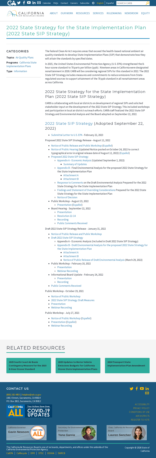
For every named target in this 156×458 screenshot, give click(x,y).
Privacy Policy (141, 408)
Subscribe (84, 3)
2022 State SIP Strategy (69, 123)
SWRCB (61, 453)
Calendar (47, 3)
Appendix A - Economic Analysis (74, 160)
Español (110, 3)
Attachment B (71, 179)
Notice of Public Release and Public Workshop (76, 145)
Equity (145, 13)
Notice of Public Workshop (65, 296)
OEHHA (50, 453)
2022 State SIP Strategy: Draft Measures (72, 300)
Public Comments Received (72, 223)
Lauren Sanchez (119, 435)
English (100, 3)
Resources (83, 13)
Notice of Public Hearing (64, 149)
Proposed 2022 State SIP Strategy (69, 156)
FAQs (55, 3)
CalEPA (9, 453)
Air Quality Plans (25, 57)
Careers (74, 3)
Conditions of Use (139, 412)
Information (20, 71)
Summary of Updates (75, 164)
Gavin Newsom (18, 432)
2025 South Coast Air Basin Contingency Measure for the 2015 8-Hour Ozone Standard (27, 365)
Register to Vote (140, 419)
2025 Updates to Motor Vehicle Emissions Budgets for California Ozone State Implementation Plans (77, 365)
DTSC (41, 453)
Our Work (67, 13)
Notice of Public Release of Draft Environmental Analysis (94, 260)
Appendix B (63, 168)
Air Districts (143, 415)
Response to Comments (70, 182)
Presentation (64, 204)
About (54, 13)
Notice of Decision (67, 197)
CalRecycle (22, 453)
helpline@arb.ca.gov (31, 394)
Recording (63, 219)
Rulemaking (114, 13)
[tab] (93, 3)
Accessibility (142, 404)
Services (98, 13)
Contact (64, 3)
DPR (32, 453)
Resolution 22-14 (66, 216)
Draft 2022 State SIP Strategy (67, 237)
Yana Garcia (66, 435)
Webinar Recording (67, 271)
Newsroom (131, 13)
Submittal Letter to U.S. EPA (66, 135)
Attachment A (70, 175)
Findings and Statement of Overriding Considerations (86, 190)
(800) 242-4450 (13, 394)
